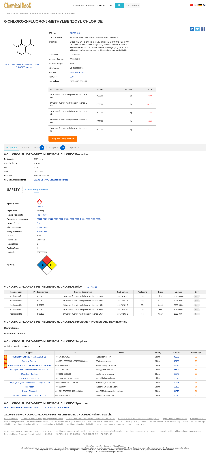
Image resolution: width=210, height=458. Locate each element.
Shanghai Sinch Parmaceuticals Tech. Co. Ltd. (29, 370)
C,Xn (39, 223)
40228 (176, 382)
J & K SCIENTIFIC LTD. (29, 378)
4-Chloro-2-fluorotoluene (37, 421)
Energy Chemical (29, 391)
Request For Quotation (63, 139)
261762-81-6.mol (77, 72)
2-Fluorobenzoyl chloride (53, 424)
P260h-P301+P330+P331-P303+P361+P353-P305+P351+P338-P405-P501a (69, 219)
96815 (176, 378)
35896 (176, 395)
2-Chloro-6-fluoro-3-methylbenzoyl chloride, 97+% (42, 419)
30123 (176, 387)
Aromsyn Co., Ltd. (29, 361)
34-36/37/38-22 (43, 227)
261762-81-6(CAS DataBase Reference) (51, 180)
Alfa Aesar (29, 387)
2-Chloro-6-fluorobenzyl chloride (80, 424)
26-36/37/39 (42, 231)
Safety (25, 147)
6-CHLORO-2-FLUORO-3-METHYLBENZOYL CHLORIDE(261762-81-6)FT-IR (36, 407)
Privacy (115, 446)
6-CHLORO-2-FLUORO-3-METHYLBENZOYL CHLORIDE (121, 424)
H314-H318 (41, 215)
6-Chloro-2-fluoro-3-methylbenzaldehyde (68, 421)
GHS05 (40, 207)
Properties (11, 147)
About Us (99, 446)
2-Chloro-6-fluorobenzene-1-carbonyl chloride (169, 421)
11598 (176, 370)
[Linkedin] (192, 29)
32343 (176, 374)
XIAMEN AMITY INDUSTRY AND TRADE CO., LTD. (29, 365)
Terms (121, 446)
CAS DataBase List (25, 13)
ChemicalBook (10, 13)
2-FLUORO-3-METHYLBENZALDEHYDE (105, 421)
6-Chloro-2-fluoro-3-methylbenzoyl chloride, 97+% (138, 419)
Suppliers (57, 147)
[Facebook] (203, 29)
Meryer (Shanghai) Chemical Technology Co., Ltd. (29, 382)
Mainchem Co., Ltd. (29, 374)
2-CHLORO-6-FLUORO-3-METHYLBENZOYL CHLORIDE (90, 419)
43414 (176, 365)
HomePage (90, 446)
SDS (72, 77)
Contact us (107, 446)
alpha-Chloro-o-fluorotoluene (175, 419)
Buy (196, 296)
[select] (31, 346)
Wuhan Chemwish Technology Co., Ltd (29, 395)
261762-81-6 (75, 33)
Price (38, 147)
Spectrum (75, 147)
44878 (176, 391)
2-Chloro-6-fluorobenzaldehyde (27, 424)
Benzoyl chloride (11, 419)
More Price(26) (92, 287)
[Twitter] (197, 29)
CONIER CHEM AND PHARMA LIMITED (29, 357)
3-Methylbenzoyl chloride (136, 421)
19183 (176, 361)
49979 (176, 357)
